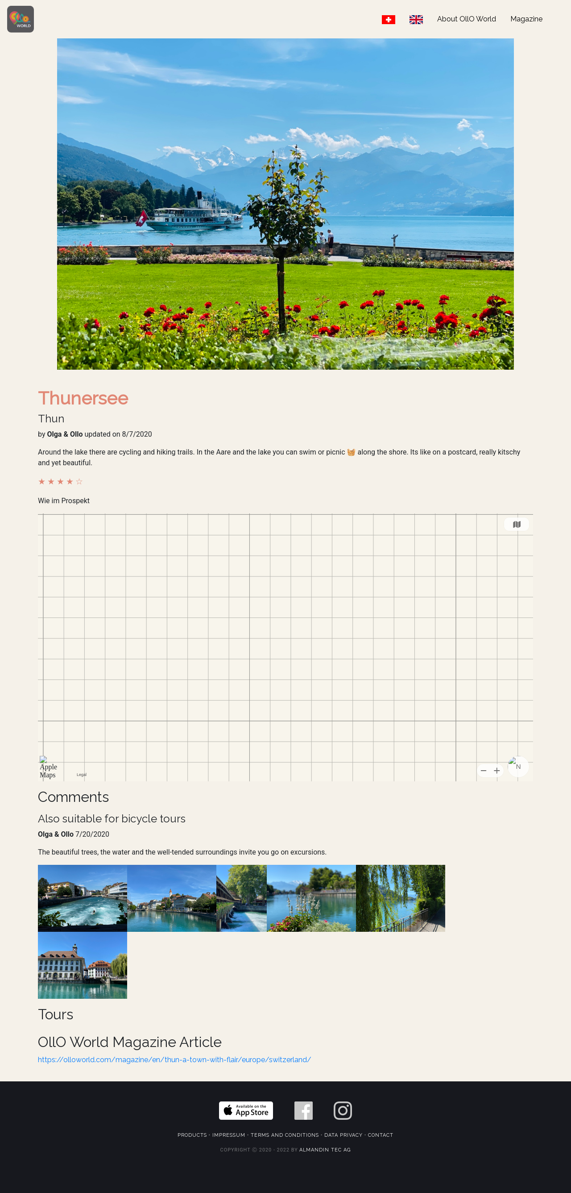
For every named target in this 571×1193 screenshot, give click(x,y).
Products (192, 1135)
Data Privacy (343, 1135)
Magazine (526, 19)
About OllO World (466, 19)
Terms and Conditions (285, 1135)
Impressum (228, 1135)
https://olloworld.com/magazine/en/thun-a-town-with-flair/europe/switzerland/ (174, 1059)
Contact (380, 1135)
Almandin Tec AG (325, 1150)
